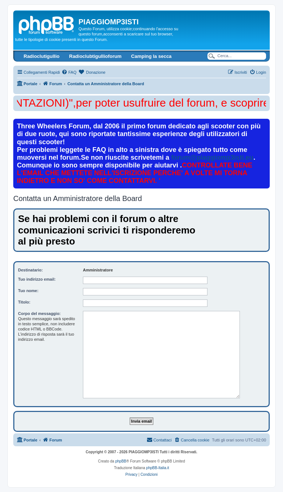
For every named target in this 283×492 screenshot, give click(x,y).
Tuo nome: (28, 290)
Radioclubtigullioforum (95, 56)
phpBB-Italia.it (157, 468)
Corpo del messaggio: (39, 313)
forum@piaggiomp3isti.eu (212, 157)
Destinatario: (30, 270)
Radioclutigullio (42, 56)
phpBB (120, 461)
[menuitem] (69, 72)
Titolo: (24, 302)
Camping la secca (151, 56)
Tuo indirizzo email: (37, 279)
